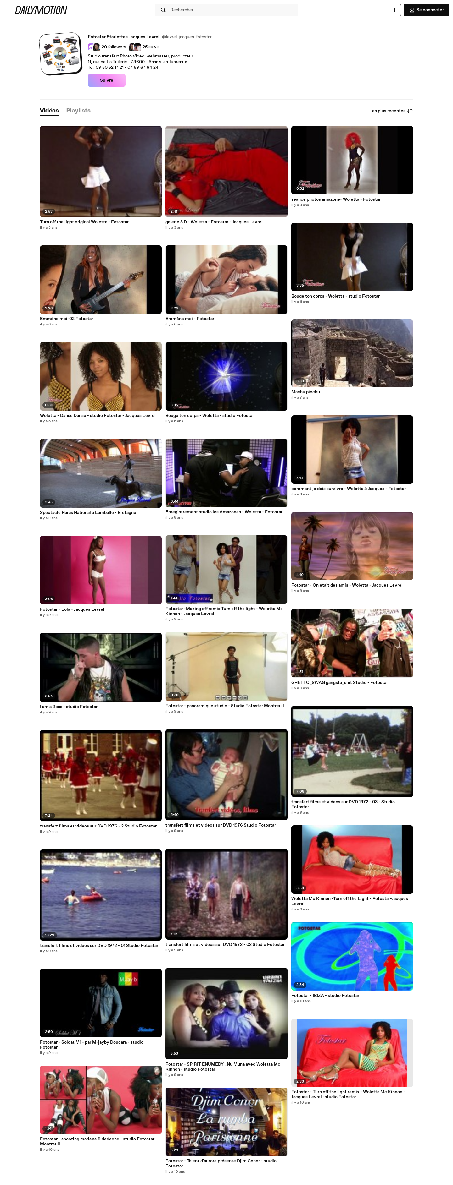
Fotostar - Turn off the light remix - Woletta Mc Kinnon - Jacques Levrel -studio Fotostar (348, 1094)
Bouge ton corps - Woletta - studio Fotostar (209, 415)
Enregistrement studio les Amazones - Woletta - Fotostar (223, 512)
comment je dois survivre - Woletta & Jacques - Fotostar (348, 488)
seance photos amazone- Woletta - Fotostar (336, 199)
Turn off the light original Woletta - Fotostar (84, 222)
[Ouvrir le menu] (9, 10)
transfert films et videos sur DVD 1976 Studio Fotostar (220, 825)
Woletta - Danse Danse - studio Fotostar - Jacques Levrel (98, 415)
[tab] (49, 111)
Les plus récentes (391, 111)
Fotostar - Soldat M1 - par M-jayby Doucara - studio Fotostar (91, 1045)
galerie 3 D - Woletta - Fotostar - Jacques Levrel (214, 222)
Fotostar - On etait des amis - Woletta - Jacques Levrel (347, 585)
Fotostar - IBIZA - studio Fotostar (325, 995)
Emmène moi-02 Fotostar (66, 318)
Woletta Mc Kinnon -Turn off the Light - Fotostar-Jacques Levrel (349, 901)
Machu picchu (305, 392)
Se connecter (426, 10)
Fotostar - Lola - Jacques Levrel (72, 609)
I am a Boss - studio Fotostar (69, 706)
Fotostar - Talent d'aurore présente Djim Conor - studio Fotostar (221, 1164)
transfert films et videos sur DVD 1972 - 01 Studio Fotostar (99, 945)
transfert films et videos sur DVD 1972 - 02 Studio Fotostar (225, 944)
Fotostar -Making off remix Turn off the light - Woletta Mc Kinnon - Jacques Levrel (224, 611)
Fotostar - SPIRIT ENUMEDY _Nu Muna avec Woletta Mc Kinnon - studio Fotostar (222, 1067)
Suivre (106, 80)
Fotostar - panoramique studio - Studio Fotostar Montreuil (224, 705)
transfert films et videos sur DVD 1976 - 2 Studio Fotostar (98, 826)
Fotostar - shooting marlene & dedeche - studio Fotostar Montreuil (97, 1142)
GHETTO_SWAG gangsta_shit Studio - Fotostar (339, 682)
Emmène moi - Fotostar (189, 318)
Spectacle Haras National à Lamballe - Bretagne (88, 512)
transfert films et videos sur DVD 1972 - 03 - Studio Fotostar (343, 805)
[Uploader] (395, 10)
